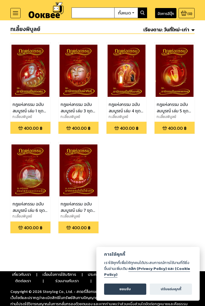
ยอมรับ (125, 289)
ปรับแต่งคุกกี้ (171, 289)
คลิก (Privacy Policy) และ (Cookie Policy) (147, 271)
